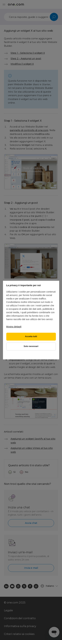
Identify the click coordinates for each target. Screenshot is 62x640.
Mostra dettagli (13, 326)
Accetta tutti (31, 336)
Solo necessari (31, 346)
